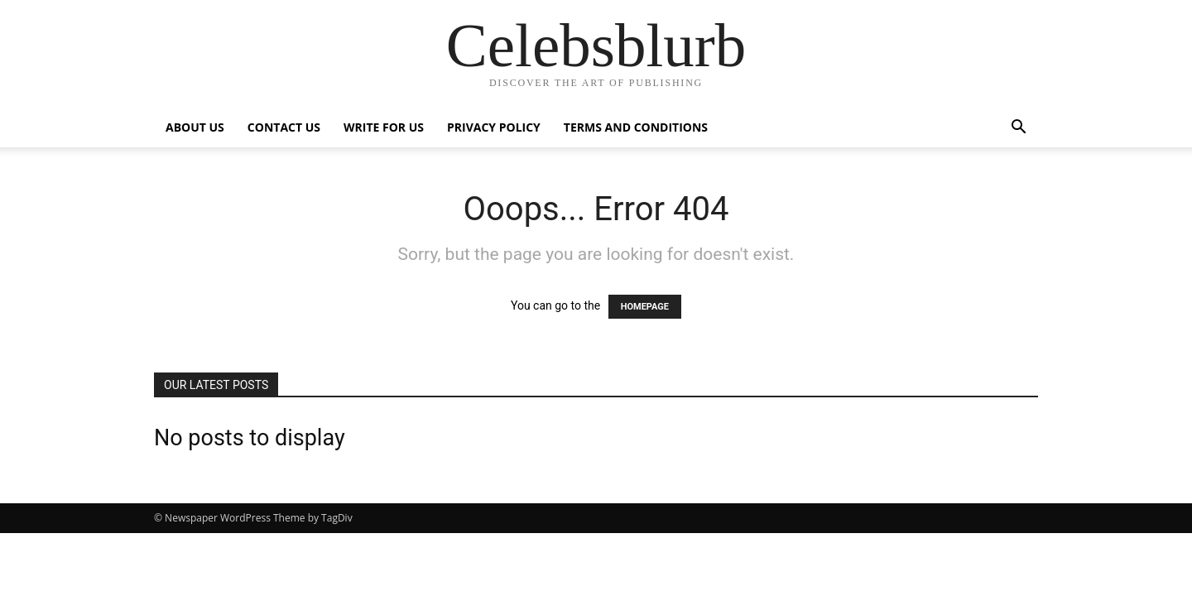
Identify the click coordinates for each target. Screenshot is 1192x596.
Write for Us (384, 127)
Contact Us (284, 127)
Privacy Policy (494, 127)
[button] (1018, 129)
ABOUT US (195, 127)
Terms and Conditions (636, 127)
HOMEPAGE (645, 306)
